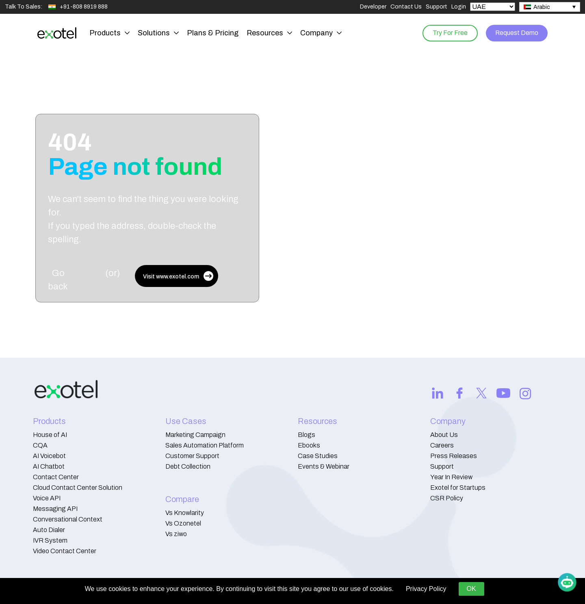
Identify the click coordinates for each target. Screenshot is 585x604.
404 (135, 154)
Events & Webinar (323, 466)
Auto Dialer (49, 529)
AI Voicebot (49, 455)
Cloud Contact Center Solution (77, 487)
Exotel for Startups (457, 487)
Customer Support (192, 455)
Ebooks (309, 445)
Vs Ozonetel (183, 523)
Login (458, 7)
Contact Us (406, 7)
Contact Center (56, 477)
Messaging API (55, 508)
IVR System (50, 540)
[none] (549, 7)
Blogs (306, 434)
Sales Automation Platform (204, 445)
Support (436, 7)
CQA (40, 445)
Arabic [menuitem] (541, 7)
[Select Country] (492, 6)
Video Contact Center (64, 551)
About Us (444, 434)
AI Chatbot (49, 466)
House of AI (50, 434)
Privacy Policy (426, 588)
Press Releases (453, 455)
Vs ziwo (176, 533)
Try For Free (447, 32)
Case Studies (318, 455)
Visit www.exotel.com (178, 276)
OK (471, 588)
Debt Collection (187, 466)
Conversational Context (67, 519)
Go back (58, 279)
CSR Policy (446, 498)
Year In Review (451, 477)
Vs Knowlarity (184, 512)
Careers (442, 445)
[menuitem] (549, 7)
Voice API (47, 498)
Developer (373, 7)
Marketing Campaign (195, 434)
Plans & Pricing (212, 33)
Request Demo (515, 32)
